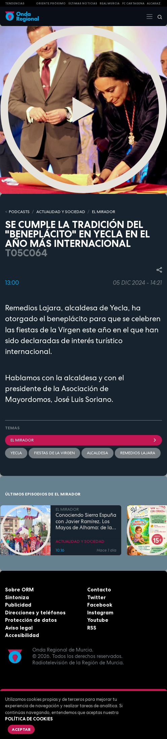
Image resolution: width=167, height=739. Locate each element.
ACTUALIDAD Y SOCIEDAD (60, 211)
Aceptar (21, 729)
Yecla (16, 453)
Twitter (96, 597)
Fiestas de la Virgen (54, 453)
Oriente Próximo (51, 3)
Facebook (99, 605)
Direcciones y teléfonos (35, 612)
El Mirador (83, 440)
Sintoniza (17, 597)
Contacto (99, 589)
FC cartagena (133, 3)
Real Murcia (110, 3)
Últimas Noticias (82, 3)
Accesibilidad (22, 635)
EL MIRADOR (103, 211)
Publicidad (18, 605)
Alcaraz (154, 3)
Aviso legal (19, 628)
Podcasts (19, 211)
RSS (91, 628)
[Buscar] (157, 16)
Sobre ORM (19, 589)
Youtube (97, 620)
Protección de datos (31, 620)
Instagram (100, 612)
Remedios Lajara (137, 453)
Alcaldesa (97, 453)
